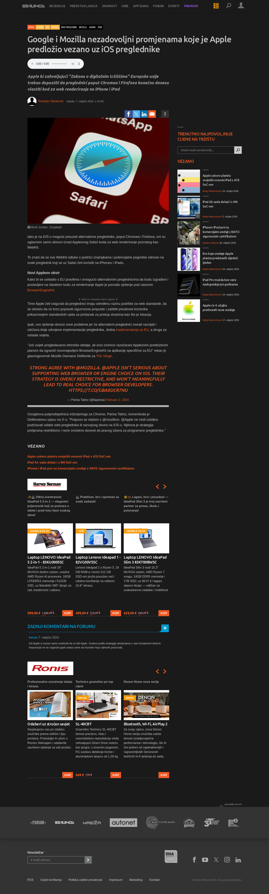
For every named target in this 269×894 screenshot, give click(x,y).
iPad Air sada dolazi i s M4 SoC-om (52, 462)
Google (55, 27)
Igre (130, 9)
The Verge (104, 356)
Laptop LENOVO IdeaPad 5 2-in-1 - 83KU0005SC (48, 559)
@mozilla (87, 367)
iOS (47, 27)
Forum (163, 9)
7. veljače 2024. (49, 637)
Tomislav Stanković (51, 101)
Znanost (114, 9)
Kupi (67, 613)
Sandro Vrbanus (211, 243)
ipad (100, 27)
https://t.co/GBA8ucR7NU (98, 390)
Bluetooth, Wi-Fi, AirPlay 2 (145, 724)
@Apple (111, 367)
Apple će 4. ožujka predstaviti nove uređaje (219, 308)
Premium (196, 9)
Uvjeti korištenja (51, 879)
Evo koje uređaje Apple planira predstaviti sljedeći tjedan (220, 258)
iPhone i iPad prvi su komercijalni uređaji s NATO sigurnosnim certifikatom (80, 468)
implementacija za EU (132, 330)
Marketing (135, 879)
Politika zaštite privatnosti (85, 879)
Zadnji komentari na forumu (61, 626)
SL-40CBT (84, 724)
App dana (146, 9)
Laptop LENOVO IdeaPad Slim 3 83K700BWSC (145, 559)
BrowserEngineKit (40, 290)
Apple (31, 27)
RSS (30, 879)
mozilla (83, 27)
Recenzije (63, 9)
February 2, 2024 (117, 399)
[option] (50, 556)
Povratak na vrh (233, 804)
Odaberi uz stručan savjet (48, 724)
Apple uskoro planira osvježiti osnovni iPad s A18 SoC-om (69, 456)
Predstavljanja (89, 9)
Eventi (179, 9)
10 (197, 242)
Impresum (115, 879)
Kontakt (154, 879)
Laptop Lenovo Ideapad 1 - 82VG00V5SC (98, 559)
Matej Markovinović (212, 191)
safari (92, 27)
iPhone (40, 27)
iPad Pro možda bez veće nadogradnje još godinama (220, 282)
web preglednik (69, 27)
